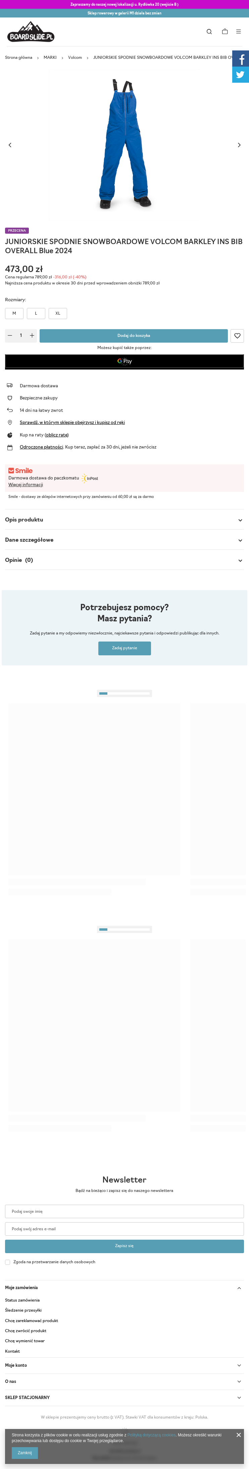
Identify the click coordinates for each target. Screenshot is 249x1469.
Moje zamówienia (21, 1288)
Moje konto (16, 1366)
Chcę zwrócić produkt (25, 1331)
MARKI (50, 58)
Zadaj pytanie (124, 648)
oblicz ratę (56, 435)
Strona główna (18, 58)
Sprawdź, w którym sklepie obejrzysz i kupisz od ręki (72, 423)
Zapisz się (124, 1246)
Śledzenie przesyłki (23, 1311)
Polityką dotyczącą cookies (152, 1435)
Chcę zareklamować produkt (31, 1321)
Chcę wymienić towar (25, 1341)
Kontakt (12, 1352)
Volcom (75, 58)
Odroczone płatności (41, 447)
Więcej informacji (25, 485)
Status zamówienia (22, 1301)
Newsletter (124, 1180)
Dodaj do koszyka (133, 336)
